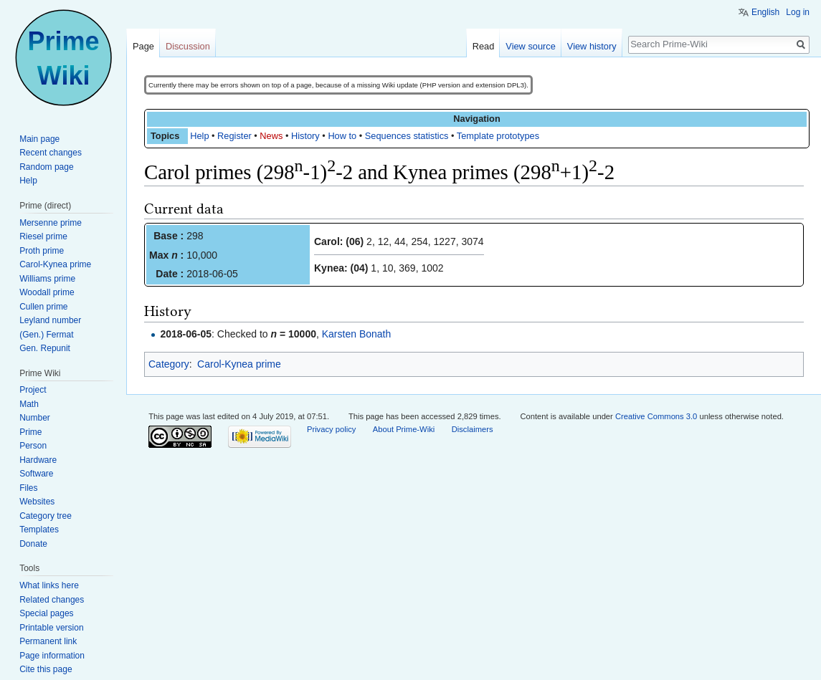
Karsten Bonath (356, 334)
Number (34, 418)
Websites (36, 502)
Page (143, 46)
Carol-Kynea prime (239, 364)
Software (36, 474)
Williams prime (47, 279)
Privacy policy (331, 429)
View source (530, 46)
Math (29, 404)
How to (342, 135)
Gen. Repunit (44, 348)
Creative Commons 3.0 (656, 416)
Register (234, 135)
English (765, 12)
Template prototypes (498, 135)
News (271, 135)
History (305, 135)
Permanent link (48, 641)
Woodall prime (46, 292)
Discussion (188, 46)
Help (199, 135)
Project (32, 390)
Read (484, 46)
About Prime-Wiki (404, 429)
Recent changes (50, 153)
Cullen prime (43, 307)
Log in (798, 12)
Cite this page (45, 669)
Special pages (46, 613)
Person (33, 446)
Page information (52, 656)
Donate (33, 544)
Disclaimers (472, 429)
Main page (39, 139)
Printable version (51, 628)
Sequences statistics (407, 135)
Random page (46, 167)
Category (168, 364)
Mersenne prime (50, 223)
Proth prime (41, 251)
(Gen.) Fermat (46, 335)
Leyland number (50, 320)
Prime (30, 432)
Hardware (38, 460)
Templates (39, 530)
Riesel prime (43, 236)
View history (592, 46)
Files (28, 488)
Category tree (45, 516)
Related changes (51, 600)
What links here (49, 585)
